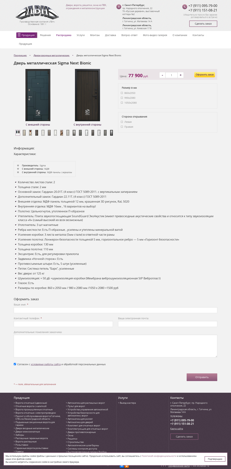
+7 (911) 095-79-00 (202, 5)
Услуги (81, 35)
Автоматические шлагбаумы (83, 445)
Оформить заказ (205, 74)
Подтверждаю (215, 459)
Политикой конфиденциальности (159, 456)
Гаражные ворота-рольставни (31, 448)
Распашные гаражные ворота (31, 438)
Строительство (76, 442)
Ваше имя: (21, 304)
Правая (128, 126)
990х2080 (129, 97)
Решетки (72, 438)
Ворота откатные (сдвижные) (31, 402)
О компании (180, 35)
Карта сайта (176, 428)
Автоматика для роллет (80, 418)
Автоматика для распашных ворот (86, 402)
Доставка (110, 35)
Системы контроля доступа (82, 448)
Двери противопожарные (82, 432)
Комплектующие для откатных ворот (88, 428)
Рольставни (21, 444)
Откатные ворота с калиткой (30, 406)
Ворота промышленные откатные (34, 409)
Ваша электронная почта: (133, 318)
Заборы (19, 434)
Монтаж (95, 35)
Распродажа (63, 35)
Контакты (198, 35)
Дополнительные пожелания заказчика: (38, 332)
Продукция (28, 35)
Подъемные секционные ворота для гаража (35, 424)
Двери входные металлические (32, 428)
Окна (70, 435)
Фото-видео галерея (155, 35)
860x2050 (129, 93)
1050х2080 (130, 102)
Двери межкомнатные (27, 431)
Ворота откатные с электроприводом (35, 412)
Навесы (19, 451)
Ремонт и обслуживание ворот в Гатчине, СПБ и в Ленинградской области (38, 417)
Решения (45, 35)
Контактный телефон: (28, 318)
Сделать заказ (203, 23)
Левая (128, 121)
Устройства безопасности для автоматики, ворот (83, 414)
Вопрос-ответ (129, 35)
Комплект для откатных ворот (84, 425)
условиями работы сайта (46, 364)
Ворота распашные (26, 441)
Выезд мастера (128, 402)
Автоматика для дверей (80, 422)
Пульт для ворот (76, 406)
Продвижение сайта (179, 465)
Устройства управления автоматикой (88, 409)
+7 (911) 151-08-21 (202, 10)
